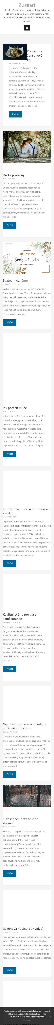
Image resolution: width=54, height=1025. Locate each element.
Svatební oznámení (17, 280)
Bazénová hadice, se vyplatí (23, 928)
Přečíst (17, 114)
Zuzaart (27, 5)
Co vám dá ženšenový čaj (34, 55)
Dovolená (6, 732)
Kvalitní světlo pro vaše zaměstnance (19, 617)
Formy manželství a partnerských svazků (27, 511)
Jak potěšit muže (15, 408)
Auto (4, 178)
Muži (4, 411)
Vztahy (5, 517)
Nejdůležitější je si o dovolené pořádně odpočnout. (24, 726)
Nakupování (13, 63)
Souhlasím (27, 1020)
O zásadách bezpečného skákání (20, 821)
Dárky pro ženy (14, 175)
